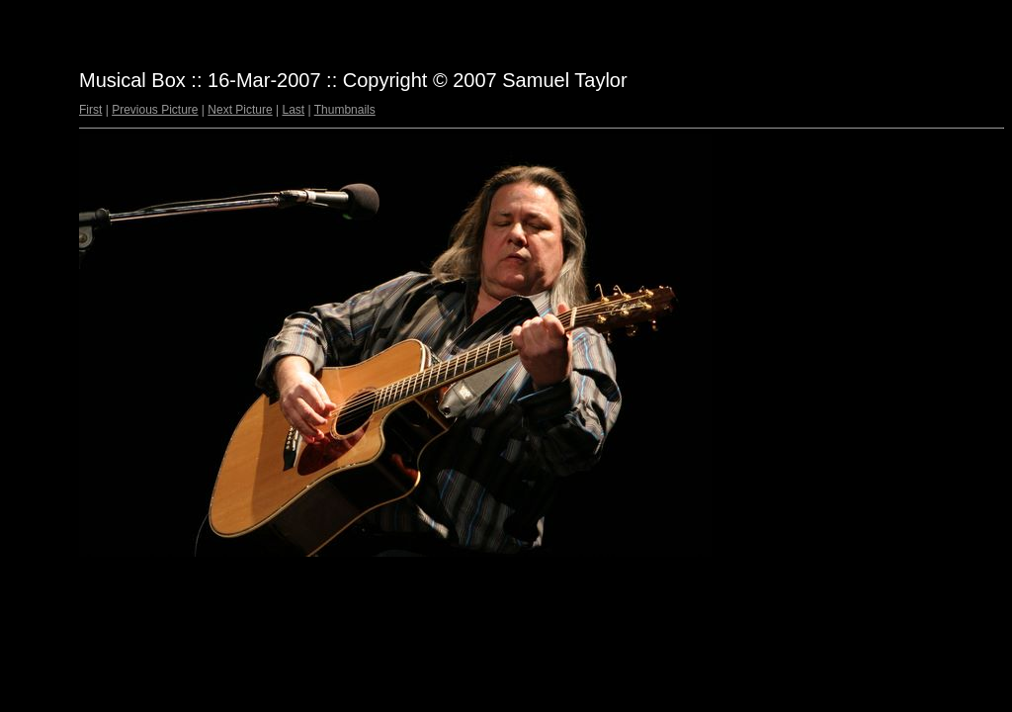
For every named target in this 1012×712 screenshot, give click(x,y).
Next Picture (240, 110)
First (90, 110)
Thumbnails (345, 110)
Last (293, 110)
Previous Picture (155, 110)
